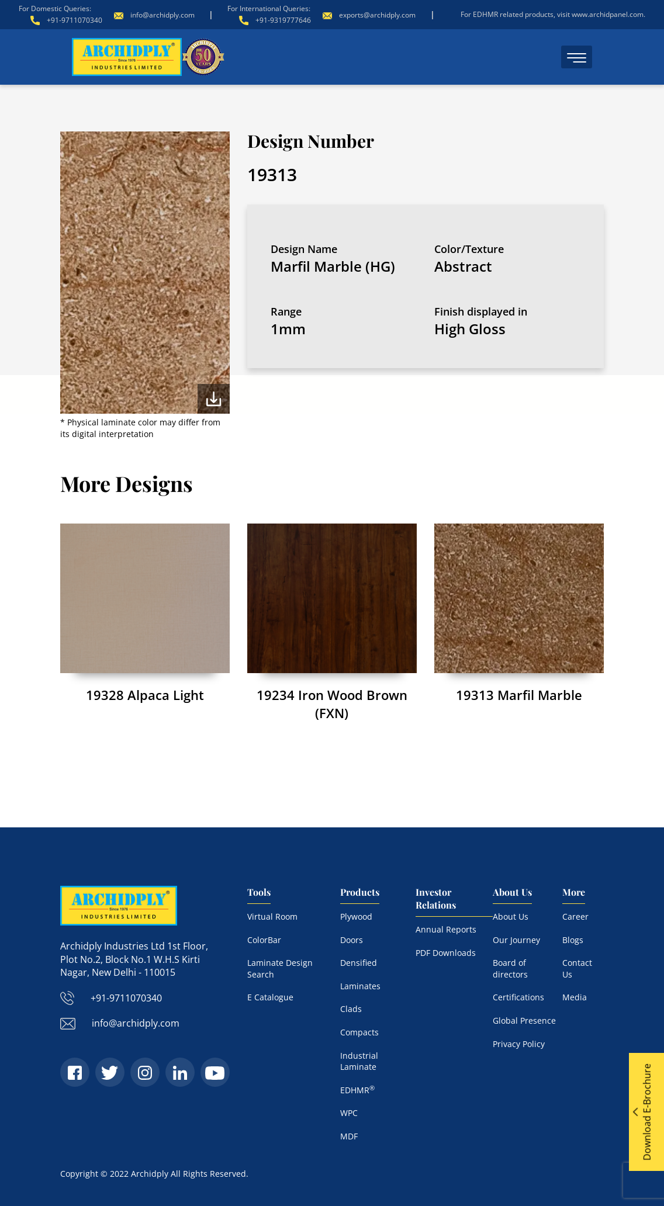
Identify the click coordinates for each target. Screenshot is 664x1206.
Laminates (360, 986)
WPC (349, 1112)
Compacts (359, 1032)
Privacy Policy (519, 1043)
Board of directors (510, 968)
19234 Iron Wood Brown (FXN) (332, 704)
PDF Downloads (446, 952)
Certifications (518, 997)
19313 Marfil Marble (519, 695)
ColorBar (264, 939)
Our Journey (516, 939)
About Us (512, 892)
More (573, 892)
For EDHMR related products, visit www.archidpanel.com (552, 14)
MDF (349, 1136)
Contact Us (577, 968)
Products (359, 892)
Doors (351, 939)
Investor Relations (436, 898)
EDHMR (357, 1090)
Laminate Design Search (280, 968)
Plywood (356, 916)
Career (575, 916)
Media (574, 997)
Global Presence (524, 1020)
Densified (358, 962)
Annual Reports (446, 929)
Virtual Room (272, 916)
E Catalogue (270, 997)
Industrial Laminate (359, 1061)
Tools (259, 892)
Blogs (572, 939)
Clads (351, 1008)
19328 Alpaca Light (145, 695)
